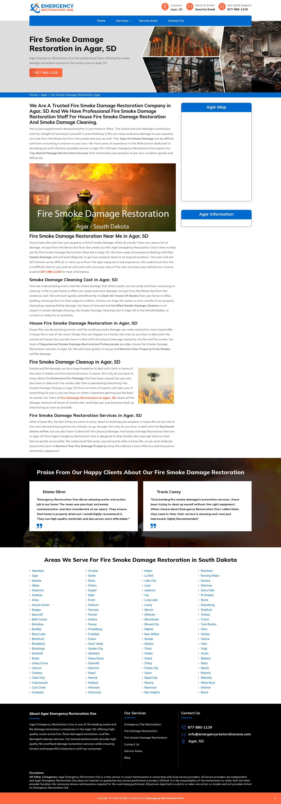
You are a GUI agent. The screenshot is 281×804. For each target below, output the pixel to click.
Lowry (148, 605)
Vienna (205, 639)
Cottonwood (39, 682)
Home (101, 20)
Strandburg (208, 605)
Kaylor (148, 571)
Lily (146, 595)
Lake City (150, 580)
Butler (35, 658)
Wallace (206, 658)
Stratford (206, 609)
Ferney (92, 624)
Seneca (205, 580)
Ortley (148, 663)
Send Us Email (205, 9)
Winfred (206, 687)
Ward (204, 663)
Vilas (204, 643)
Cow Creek (39, 687)
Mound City (151, 624)
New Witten (151, 634)
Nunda (148, 639)
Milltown (149, 614)
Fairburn (93, 605)
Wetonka (206, 677)
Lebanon (150, 590)
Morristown (151, 619)
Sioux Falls (208, 590)
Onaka (148, 653)
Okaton (149, 643)
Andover (37, 595)
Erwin (91, 600)
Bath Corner (39, 619)
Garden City (95, 648)
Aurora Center (40, 605)
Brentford (38, 639)
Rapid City (150, 677)
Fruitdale (93, 634)
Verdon (205, 634)
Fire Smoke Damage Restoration (145, 737)
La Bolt (148, 575)
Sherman (206, 585)
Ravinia (149, 682)
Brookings (38, 648)
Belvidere (38, 624)
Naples (148, 629)
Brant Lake (39, 634)
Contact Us (176, 20)
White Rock (208, 682)
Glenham (94, 653)
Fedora (92, 619)
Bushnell (37, 653)
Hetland (93, 682)
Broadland (38, 643)
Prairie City (151, 668)
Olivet (148, 648)
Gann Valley (95, 643)
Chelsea (37, 673)
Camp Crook (40, 663)
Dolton (92, 585)
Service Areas (133, 751)
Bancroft (37, 614)
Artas (35, 600)
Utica (204, 629)
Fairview (93, 609)
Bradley (36, 629)
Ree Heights (152, 692)
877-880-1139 (237, 9)
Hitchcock (94, 692)
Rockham (207, 571)
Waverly (206, 673)
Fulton (92, 639)
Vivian (204, 653)
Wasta (205, 668)
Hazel (91, 673)
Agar (44, 95)
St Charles (207, 595)
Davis (91, 580)
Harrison (93, 668)
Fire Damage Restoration (140, 731)
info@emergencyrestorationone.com (219, 734)
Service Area (148, 20)
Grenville (93, 663)
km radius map (216, 156)
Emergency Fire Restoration (142, 724)
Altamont (38, 590)
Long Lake (151, 600)
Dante (92, 575)
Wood (204, 692)
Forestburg (95, 629)
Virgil (204, 648)
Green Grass (96, 658)
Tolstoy (205, 614)
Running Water (210, 575)
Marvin (148, 609)
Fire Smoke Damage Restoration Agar (75, 95)
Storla (204, 600)
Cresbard (37, 692)
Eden (91, 595)
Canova (36, 668)
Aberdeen (38, 571)
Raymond (150, 687)
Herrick (92, 677)
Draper (92, 590)
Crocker (93, 571)
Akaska (36, 580)
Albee (35, 585)
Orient (148, 658)
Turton (205, 619)
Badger (36, 609)
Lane (147, 585)
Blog (127, 757)
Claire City (38, 677)
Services (122, 20)
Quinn (148, 673)
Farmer (92, 614)
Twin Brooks (208, 624)
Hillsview (94, 687)
